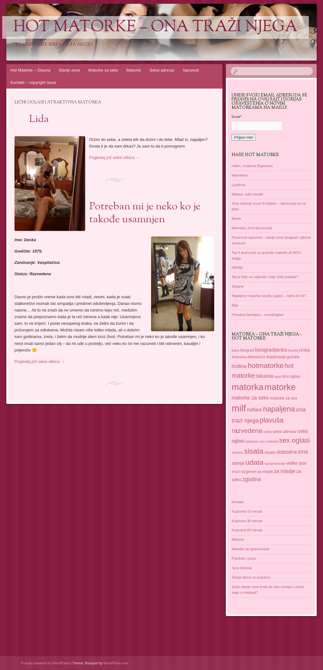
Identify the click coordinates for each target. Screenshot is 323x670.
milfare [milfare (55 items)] (254, 409)
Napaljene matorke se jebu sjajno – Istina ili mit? (269, 296)
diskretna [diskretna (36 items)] (239, 357)
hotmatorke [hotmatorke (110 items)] (266, 365)
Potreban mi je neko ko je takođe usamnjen (145, 213)
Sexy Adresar (242, 568)
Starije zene (69, 70)
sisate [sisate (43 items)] (269, 452)
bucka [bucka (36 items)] (293, 350)
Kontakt (237, 502)
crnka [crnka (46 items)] (304, 349)
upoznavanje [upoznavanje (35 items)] (274, 463)
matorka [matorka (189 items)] (247, 387)
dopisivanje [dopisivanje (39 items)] (276, 357)
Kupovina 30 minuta (247, 521)
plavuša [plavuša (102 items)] (271, 420)
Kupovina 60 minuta (247, 530)
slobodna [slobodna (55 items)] (286, 452)
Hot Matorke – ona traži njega (155, 27)
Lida (39, 119)
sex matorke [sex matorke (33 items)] (269, 441)
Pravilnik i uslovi (244, 558)
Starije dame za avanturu (251, 577)
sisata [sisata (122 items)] (253, 451)
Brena (236, 218)
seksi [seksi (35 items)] (267, 432)
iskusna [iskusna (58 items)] (264, 376)
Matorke (133, 70)
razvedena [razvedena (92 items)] (247, 430)
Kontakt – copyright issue (33, 82)
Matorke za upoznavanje (250, 549)
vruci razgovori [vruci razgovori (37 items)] (244, 471)
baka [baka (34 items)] (235, 350)
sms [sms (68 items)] (303, 452)
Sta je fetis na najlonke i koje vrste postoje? (265, 277)
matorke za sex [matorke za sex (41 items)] (283, 398)
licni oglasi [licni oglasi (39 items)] (291, 376)
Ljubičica (238, 185)
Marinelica (239, 175)
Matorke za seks (103, 70)
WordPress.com (115, 663)
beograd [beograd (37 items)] (247, 350)
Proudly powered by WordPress (45, 663)
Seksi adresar (162, 70)
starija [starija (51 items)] (238, 463)
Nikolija (237, 267)
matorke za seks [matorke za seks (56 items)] (250, 397)
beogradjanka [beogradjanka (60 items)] (271, 350)
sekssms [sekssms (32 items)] (251, 441)
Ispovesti (191, 70)
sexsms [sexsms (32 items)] (237, 452)
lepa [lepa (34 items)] (277, 376)
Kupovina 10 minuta (247, 511)
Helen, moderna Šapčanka (252, 166)
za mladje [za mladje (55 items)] (284, 471)
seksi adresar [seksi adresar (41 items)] (285, 431)
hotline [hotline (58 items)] (239, 366)
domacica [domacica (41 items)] (256, 356)
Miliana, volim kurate (247, 194)
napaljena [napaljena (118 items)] (279, 409)
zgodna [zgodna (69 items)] (251, 479)
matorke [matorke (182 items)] (280, 387)
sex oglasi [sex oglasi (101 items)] (294, 440)
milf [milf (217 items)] (239, 408)
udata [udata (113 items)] (254, 462)
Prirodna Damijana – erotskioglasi (257, 315)
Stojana (237, 286)
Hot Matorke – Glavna (30, 70)
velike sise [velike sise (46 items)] (296, 463)
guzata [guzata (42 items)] (293, 356)
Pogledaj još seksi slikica (114, 157)
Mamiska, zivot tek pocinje (252, 228)
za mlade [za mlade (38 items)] (265, 471)
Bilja (235, 305)
